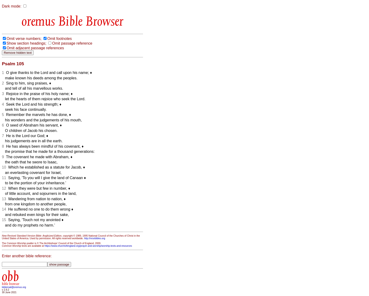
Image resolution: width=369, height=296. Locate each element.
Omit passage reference (72, 43)
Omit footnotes (59, 39)
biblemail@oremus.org (14, 287)
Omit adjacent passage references (35, 48)
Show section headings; (26, 43)
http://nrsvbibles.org (94, 238)
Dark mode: (11, 6)
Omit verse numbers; (24, 39)
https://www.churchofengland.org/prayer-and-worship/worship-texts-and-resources (88, 246)
